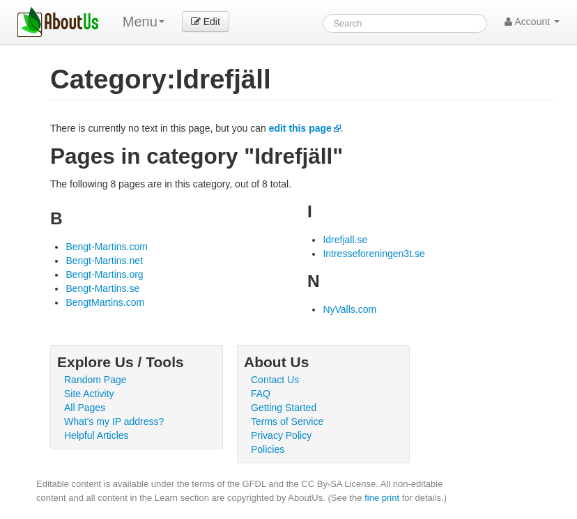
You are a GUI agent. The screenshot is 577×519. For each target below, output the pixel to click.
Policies (267, 449)
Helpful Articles (96, 435)
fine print (381, 498)
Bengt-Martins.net (104, 260)
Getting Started (283, 407)
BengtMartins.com (105, 302)
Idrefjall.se (345, 239)
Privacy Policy (281, 435)
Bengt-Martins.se (102, 288)
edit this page (300, 128)
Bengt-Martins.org (104, 274)
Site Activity (89, 393)
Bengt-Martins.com (106, 246)
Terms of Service (287, 421)
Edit (205, 21)
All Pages (84, 407)
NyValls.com (349, 309)
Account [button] (532, 21)
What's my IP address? (114, 421)
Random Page (95, 379)
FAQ (260, 393)
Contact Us (275, 379)
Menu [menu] (143, 21)
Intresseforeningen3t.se (373, 253)
